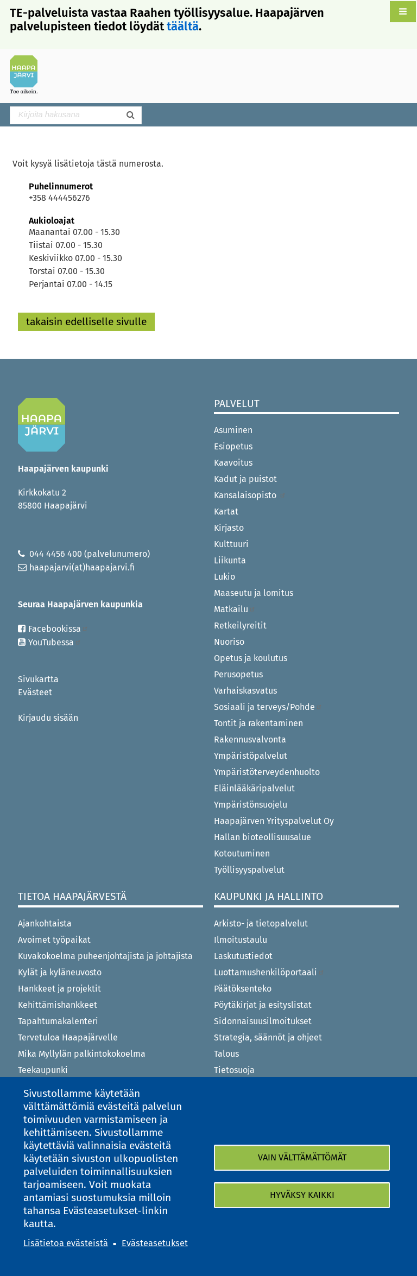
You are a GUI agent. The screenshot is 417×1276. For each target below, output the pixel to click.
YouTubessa (54, 642)
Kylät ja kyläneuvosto (60, 972)
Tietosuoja (234, 1070)
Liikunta (230, 560)
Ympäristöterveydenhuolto (267, 772)
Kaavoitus (233, 463)
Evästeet (35, 692)
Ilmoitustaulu (240, 940)
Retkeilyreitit (240, 625)
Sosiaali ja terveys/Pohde (268, 707)
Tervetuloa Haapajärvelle (68, 1037)
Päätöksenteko (242, 988)
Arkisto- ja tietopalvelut (261, 923)
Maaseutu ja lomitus (253, 593)
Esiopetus (233, 446)
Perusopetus (238, 674)
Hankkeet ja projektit (59, 988)
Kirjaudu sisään (48, 718)
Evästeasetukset (155, 1243)
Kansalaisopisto (250, 495)
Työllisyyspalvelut (249, 870)
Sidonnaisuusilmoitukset (263, 1021)
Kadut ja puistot (245, 479)
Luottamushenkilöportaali (269, 972)
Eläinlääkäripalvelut (254, 788)
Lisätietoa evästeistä (65, 1243)
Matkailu (235, 609)
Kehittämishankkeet (57, 1005)
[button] (403, 11)
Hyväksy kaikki (302, 1195)
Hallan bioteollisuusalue (262, 837)
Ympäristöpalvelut (250, 756)
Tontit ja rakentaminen (258, 723)
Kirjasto (229, 528)
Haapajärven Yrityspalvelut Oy (274, 821)
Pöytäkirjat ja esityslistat (263, 1005)
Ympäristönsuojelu (250, 804)
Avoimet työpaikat (54, 940)
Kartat (226, 511)
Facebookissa (58, 629)
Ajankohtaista (45, 923)
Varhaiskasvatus (245, 690)
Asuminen (233, 430)
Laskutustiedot (243, 956)
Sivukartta (38, 679)
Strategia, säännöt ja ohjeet (268, 1037)
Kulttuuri (231, 544)
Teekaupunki (43, 1070)
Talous (226, 1054)
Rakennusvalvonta (250, 739)
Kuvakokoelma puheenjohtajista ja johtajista (105, 956)
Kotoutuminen (242, 853)
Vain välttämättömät (302, 1157)
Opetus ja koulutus (250, 658)
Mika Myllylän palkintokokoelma (82, 1054)
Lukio (224, 577)
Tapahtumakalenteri (58, 1021)
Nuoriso (229, 642)
